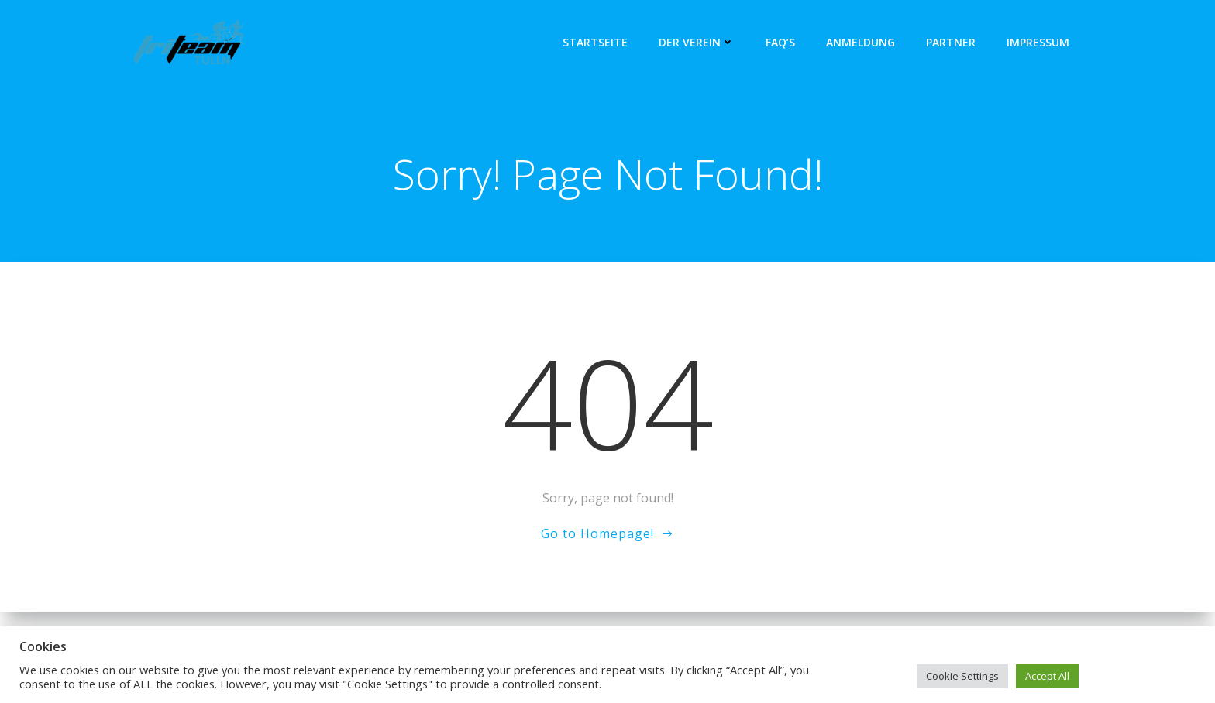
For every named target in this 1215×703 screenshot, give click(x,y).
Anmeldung (860, 42)
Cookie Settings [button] (962, 676)
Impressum (1038, 42)
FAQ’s (780, 42)
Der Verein (697, 42)
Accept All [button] (1047, 676)
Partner (951, 42)
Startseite (595, 42)
